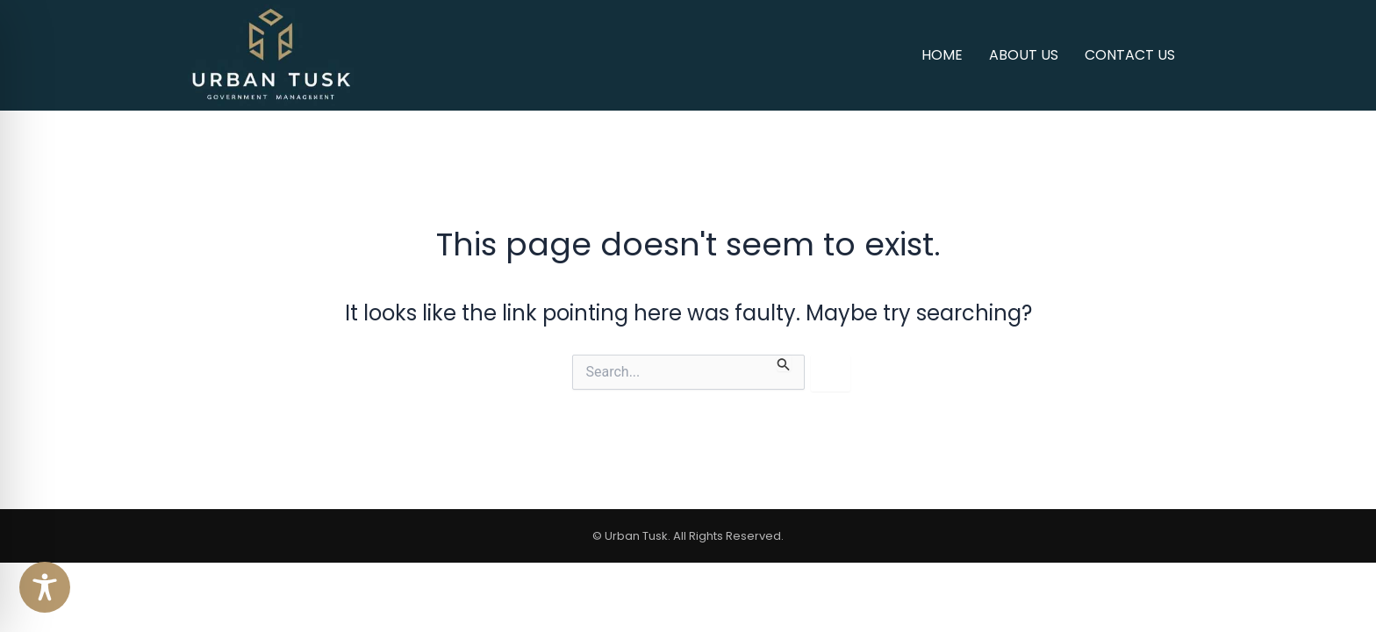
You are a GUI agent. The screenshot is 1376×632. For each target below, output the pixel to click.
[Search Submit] (784, 363)
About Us (1023, 55)
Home (942, 55)
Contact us (1130, 55)
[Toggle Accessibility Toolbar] (45, 587)
